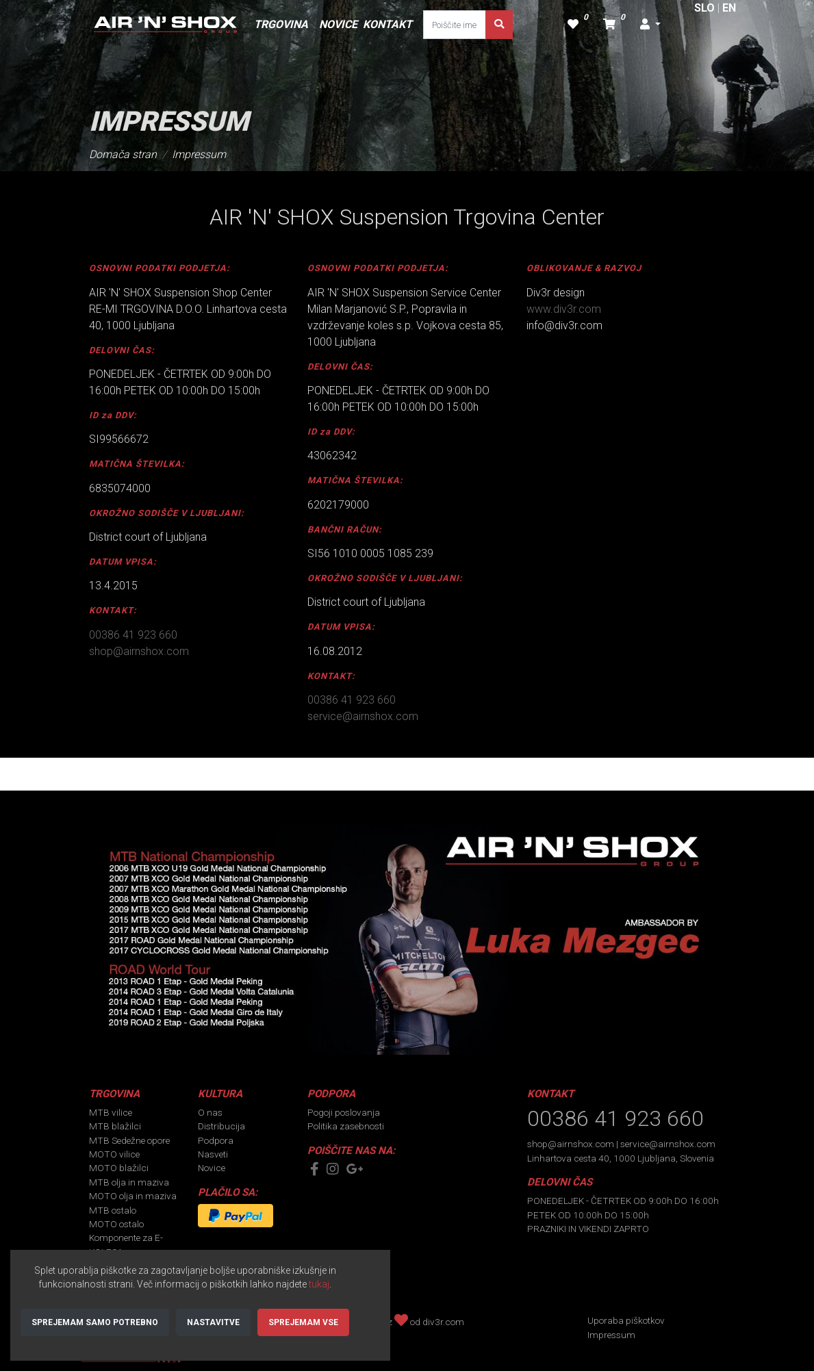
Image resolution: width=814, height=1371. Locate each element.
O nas (210, 1112)
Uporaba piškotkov (626, 1320)
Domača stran (123, 154)
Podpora (215, 1140)
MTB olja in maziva (129, 1182)
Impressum (199, 154)
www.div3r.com (563, 309)
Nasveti (213, 1154)
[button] (650, 24)
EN (729, 7)
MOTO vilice (114, 1154)
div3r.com (443, 1321)
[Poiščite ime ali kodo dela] (455, 24)
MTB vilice (110, 1112)
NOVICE (338, 24)
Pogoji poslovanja (343, 1112)
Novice (211, 1167)
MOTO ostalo (116, 1223)
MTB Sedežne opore (129, 1140)
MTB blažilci (115, 1125)
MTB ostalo (112, 1210)
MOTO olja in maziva (133, 1195)
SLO (704, 7)
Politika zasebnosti (345, 1125)
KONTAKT (387, 24)
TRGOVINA (281, 24)
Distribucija (221, 1125)
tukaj (319, 1284)
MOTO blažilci (119, 1167)
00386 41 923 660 (133, 634)
